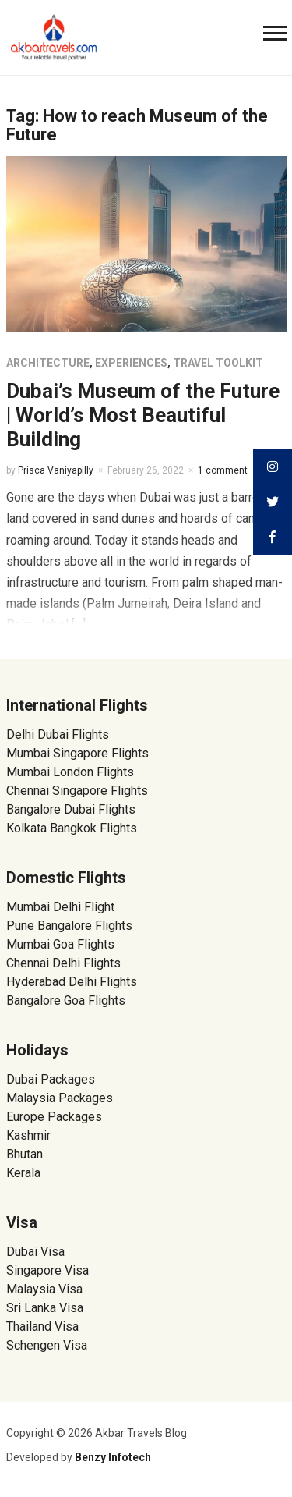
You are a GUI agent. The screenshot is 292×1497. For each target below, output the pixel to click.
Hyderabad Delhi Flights (71, 981)
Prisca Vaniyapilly (55, 470)
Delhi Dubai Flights (57, 734)
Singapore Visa (47, 1270)
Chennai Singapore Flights (77, 790)
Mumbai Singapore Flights (77, 753)
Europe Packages (54, 1116)
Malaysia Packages (59, 1098)
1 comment (223, 470)
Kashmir (28, 1135)
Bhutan (24, 1154)
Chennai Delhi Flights (63, 963)
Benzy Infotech (113, 1457)
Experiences (131, 363)
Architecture (48, 363)
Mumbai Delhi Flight (60, 906)
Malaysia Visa (44, 1289)
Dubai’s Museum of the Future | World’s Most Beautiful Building (143, 415)
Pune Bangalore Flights (69, 925)
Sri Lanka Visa (46, 1307)
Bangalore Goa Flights (65, 1000)
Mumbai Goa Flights (60, 944)
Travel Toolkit (218, 363)
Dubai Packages (50, 1079)
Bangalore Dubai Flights (70, 809)
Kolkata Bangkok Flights (71, 828)
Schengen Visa (46, 1345)
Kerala (23, 1172)
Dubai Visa (35, 1251)
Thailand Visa (42, 1326)
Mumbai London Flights (70, 771)
